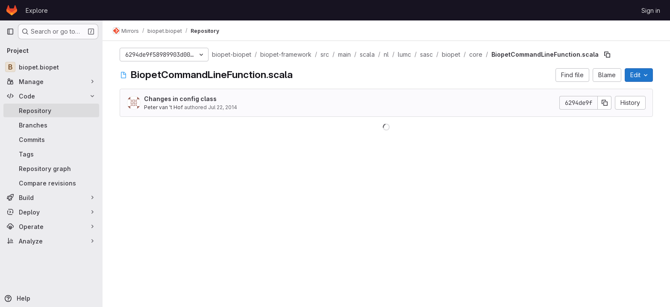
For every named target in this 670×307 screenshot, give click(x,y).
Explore (37, 10)
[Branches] (51, 125)
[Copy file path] (607, 54)
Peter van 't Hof (163, 107)
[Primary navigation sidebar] (10, 31)
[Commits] (51, 139)
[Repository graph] (51, 168)
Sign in (650, 10)
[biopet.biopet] (51, 67)
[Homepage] (12, 10)
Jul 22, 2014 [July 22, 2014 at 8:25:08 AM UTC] (222, 107)
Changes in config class (180, 98)
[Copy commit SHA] (604, 103)
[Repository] (51, 110)
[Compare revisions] (51, 183)
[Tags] (51, 154)
